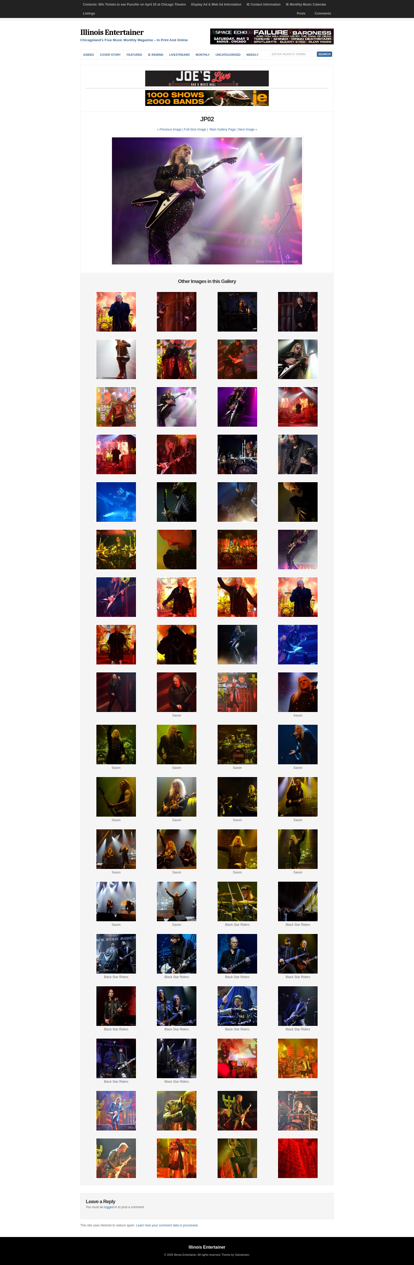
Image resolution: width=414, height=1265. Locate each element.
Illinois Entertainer (111, 32)
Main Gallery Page (223, 129)
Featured (134, 54)
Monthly (203, 54)
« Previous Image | (170, 129)
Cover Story (110, 54)
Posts (301, 13)
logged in (110, 1207)
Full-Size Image (195, 129)
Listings (89, 13)
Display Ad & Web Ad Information (216, 4)
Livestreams (179, 54)
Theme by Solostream (235, 1254)
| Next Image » (247, 129)
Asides (88, 54)
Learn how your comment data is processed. (167, 1225)
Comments (323, 13)
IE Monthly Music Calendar (306, 4)
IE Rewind (155, 54)
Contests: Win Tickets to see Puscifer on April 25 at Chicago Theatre (134, 4)
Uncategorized (228, 54)
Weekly (252, 54)
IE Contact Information (264, 4)
